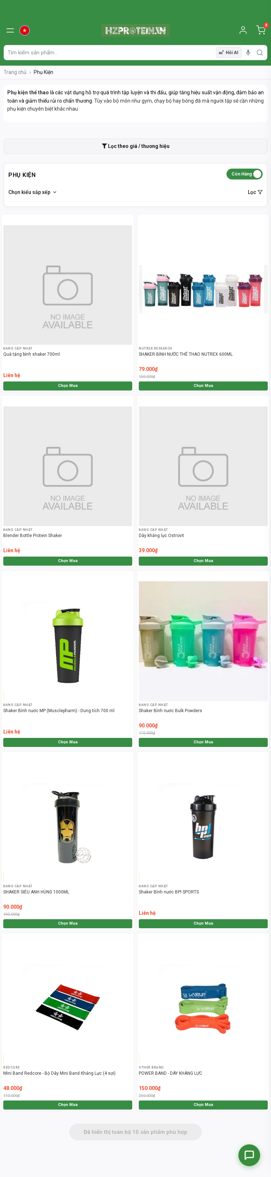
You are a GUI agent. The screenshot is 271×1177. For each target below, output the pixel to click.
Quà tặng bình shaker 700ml (31, 354)
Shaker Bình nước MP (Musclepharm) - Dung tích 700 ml (58, 710)
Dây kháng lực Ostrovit (161, 535)
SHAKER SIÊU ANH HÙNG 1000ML (36, 892)
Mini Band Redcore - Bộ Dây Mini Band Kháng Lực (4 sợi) (59, 1073)
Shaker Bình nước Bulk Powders (170, 710)
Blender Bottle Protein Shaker (32, 535)
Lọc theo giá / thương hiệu (136, 146)
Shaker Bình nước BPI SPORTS (169, 892)
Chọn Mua (68, 385)
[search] (260, 53)
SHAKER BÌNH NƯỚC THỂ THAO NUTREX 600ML (186, 354)
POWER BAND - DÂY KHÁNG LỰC (170, 1073)
